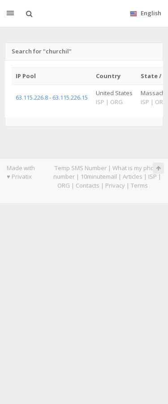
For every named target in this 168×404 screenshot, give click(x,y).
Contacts (87, 185)
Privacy (115, 185)
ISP (152, 176)
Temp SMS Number (81, 168)
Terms (139, 185)
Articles (132, 176)
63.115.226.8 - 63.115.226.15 (52, 97)
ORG (63, 185)
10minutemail (99, 176)
